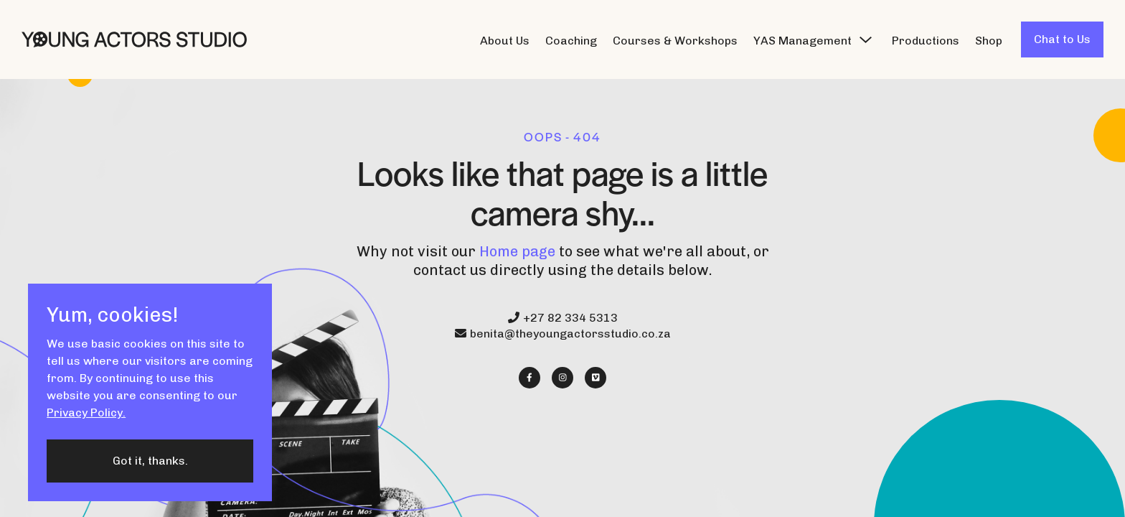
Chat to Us (1062, 39)
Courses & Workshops (675, 40)
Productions (925, 40)
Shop (988, 40)
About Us (504, 40)
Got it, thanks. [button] (150, 460)
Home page (517, 251)
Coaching (571, 40)
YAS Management (802, 40)
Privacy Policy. (86, 412)
